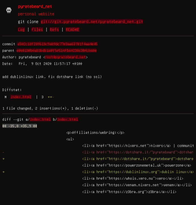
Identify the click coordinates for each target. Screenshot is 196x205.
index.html (21, 97)
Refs (54, 29)
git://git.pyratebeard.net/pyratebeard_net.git (92, 21)
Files (37, 29)
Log (21, 29)
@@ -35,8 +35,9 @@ (19, 126)
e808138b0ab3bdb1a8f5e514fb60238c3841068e (56, 50)
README (72, 29)
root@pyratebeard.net (65, 57)
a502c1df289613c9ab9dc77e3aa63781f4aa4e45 (57, 44)
